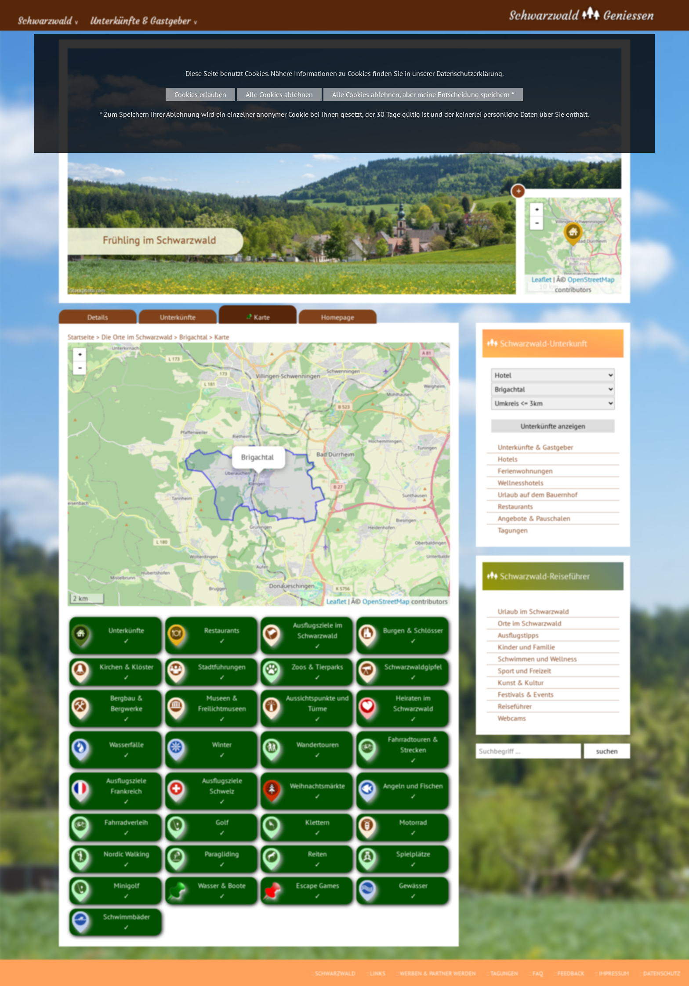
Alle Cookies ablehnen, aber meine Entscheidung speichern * (423, 94)
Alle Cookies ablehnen (279, 94)
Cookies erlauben (200, 94)
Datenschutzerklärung (469, 73)
